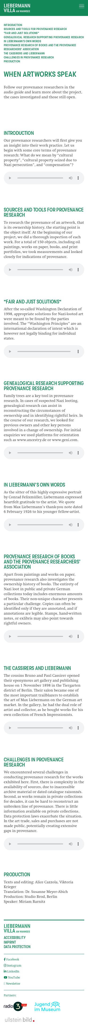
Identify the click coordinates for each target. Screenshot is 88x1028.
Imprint (10, 942)
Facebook (11, 959)
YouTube (12, 977)
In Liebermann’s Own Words (22, 41)
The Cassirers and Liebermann (24, 53)
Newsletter (12, 984)
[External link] (15, 1006)
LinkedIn (11, 971)
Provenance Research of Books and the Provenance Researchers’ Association (40, 47)
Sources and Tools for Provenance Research (35, 28)
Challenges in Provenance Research (29, 57)
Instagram (12, 966)
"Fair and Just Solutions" (21, 33)
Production (12, 61)
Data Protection (17, 947)
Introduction (13, 24)
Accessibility (15, 938)
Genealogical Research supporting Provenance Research (44, 37)
